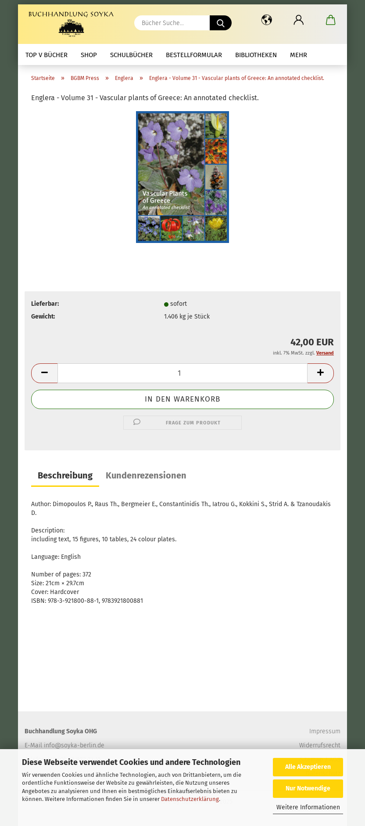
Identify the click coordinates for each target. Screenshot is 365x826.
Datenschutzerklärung (190, 799)
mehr (298, 55)
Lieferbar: (45, 304)
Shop (89, 55)
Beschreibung (65, 475)
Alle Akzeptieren (308, 767)
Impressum (324, 731)
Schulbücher (131, 55)
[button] (266, 19)
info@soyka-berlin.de (74, 745)
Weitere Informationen (308, 807)
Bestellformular (194, 55)
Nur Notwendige (308, 788)
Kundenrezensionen (146, 475)
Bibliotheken (256, 55)
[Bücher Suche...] (221, 22)
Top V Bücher (46, 55)
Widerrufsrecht (319, 745)
